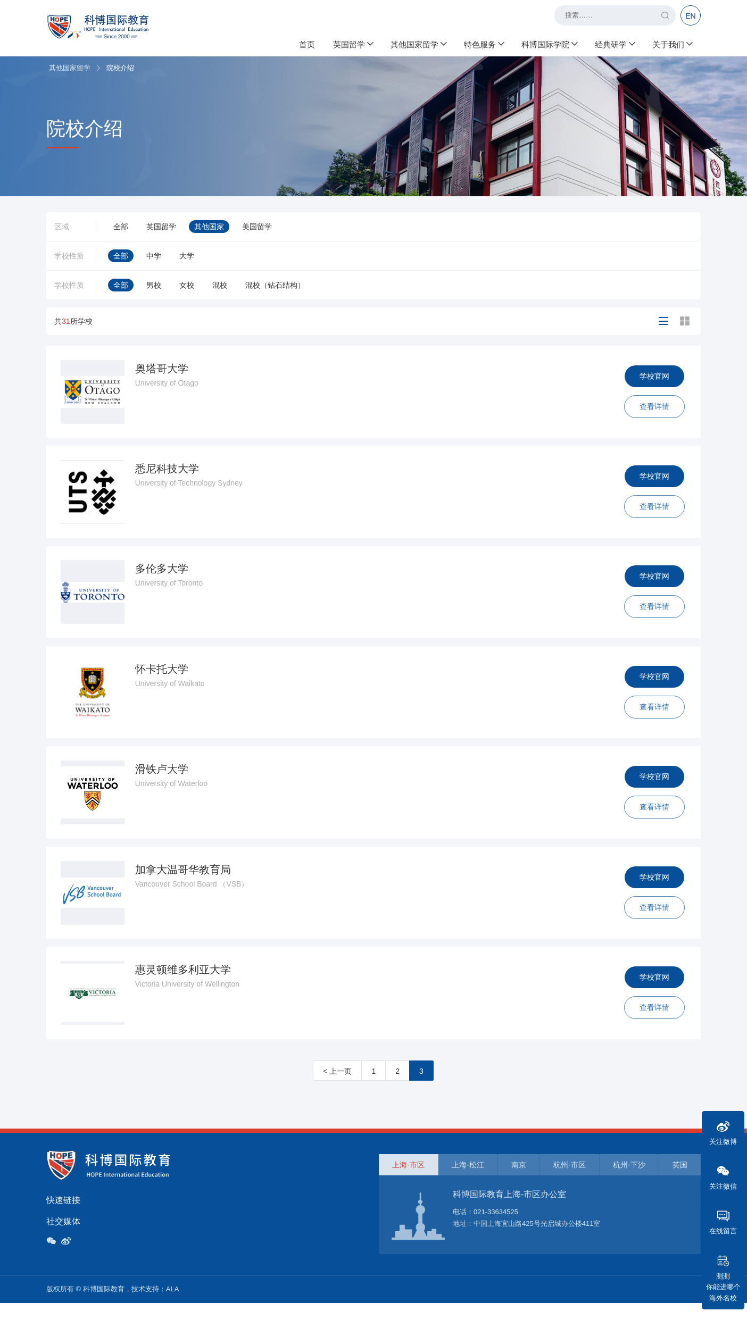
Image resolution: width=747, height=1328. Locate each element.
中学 (153, 256)
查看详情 (653, 408)
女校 (186, 285)
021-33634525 (496, 1236)
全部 (120, 226)
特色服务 (483, 42)
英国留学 (352, 42)
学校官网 (653, 377)
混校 (219, 285)
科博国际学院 (549, 42)
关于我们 (672, 42)
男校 (153, 285)
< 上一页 (337, 1095)
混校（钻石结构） (275, 285)
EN (690, 16)
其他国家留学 (418, 42)
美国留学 (257, 226)
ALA (172, 1314)
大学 (186, 256)
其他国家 (209, 226)
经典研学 (614, 42)
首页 (307, 42)
